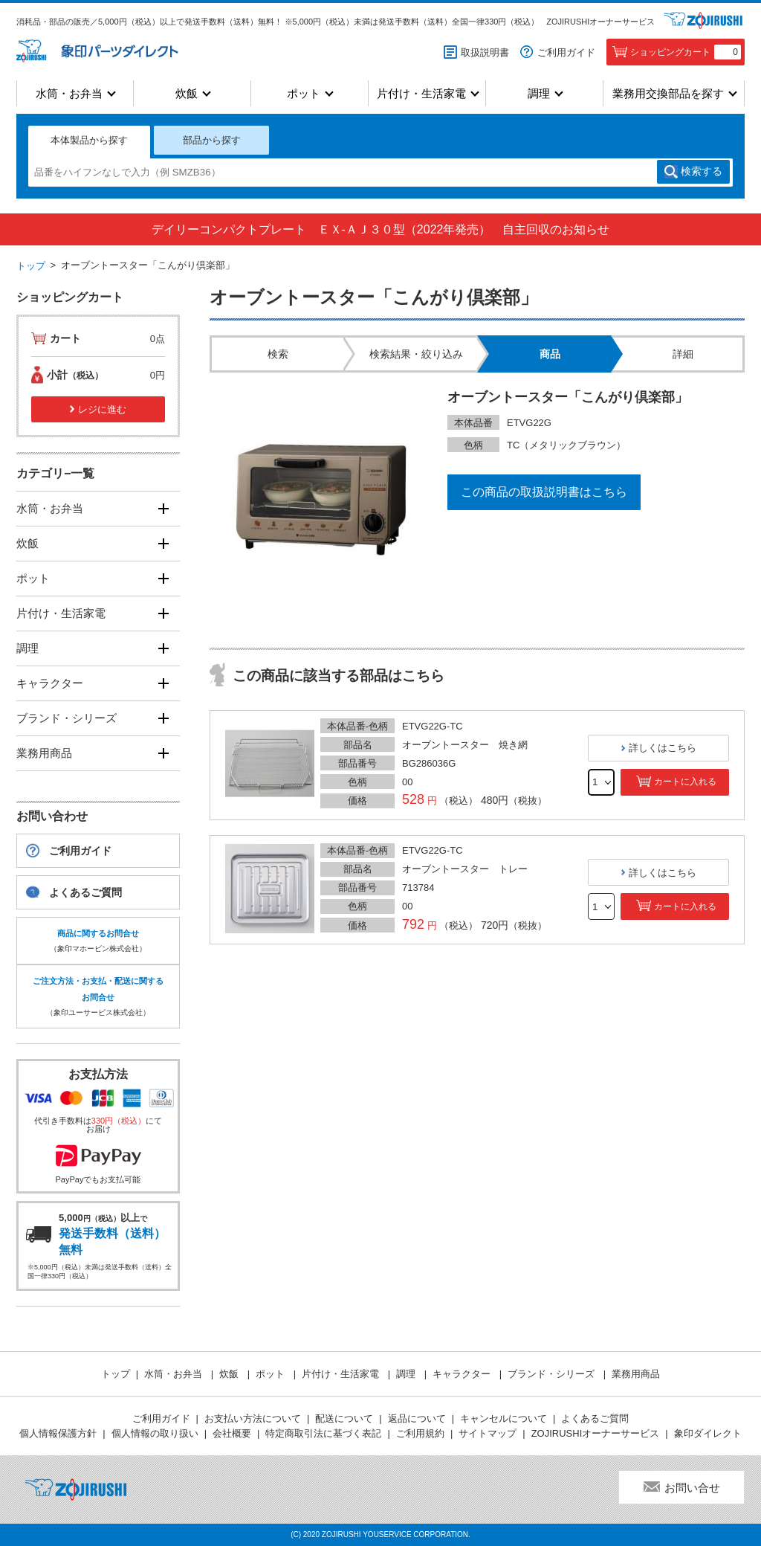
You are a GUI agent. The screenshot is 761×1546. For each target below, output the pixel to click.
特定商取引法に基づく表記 (323, 1433)
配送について (344, 1418)
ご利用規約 (420, 1433)
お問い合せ (692, 1487)
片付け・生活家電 (421, 93)
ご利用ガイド (566, 52)
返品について (417, 1418)
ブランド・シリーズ (66, 718)
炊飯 (186, 93)
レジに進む (102, 409)
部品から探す (212, 140)
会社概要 (232, 1433)
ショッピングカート (685, 52)
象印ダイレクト (708, 1433)
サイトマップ (487, 1433)
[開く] (163, 509)
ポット (303, 93)
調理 (539, 93)
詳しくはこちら (662, 747)
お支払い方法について (252, 1418)
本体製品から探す (89, 140)
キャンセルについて (503, 1418)
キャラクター (49, 683)
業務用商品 (44, 753)
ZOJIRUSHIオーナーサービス (600, 21)
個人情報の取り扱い (154, 1433)
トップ (30, 265)
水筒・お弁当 (69, 93)
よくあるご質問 (85, 892)
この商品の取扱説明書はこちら (544, 492)
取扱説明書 (485, 52)
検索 (701, 171)
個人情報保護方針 (58, 1433)
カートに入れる (685, 781)
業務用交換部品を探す (668, 93)
